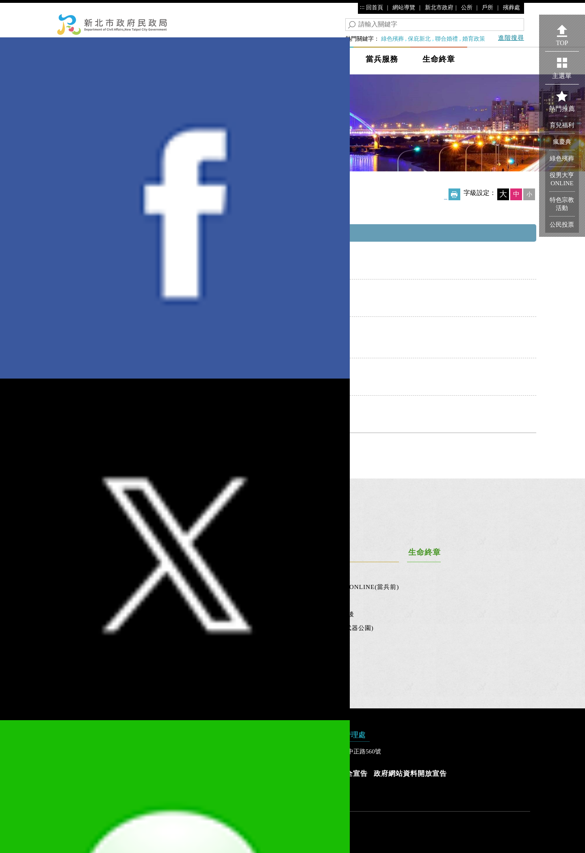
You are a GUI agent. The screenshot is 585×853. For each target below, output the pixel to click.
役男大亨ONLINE (562, 178)
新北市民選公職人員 (198, 600)
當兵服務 (382, 59)
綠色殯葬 (392, 38)
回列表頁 (292, 453)
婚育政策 (473, 38)
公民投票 (182, 586)
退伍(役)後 (338, 614)
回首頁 (374, 7)
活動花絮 (79, 586)
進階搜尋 (511, 37)
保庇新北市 (321, 59)
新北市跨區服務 (191, 641)
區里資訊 (182, 614)
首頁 (69, 179)
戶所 (487, 7)
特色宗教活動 (562, 203)
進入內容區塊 (20, 7)
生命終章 (438, 59)
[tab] (292, 504)
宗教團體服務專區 (143, 179)
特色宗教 (256, 572)
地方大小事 (256, 59)
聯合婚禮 (446, 38)
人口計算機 (137, 586)
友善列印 (454, 194)
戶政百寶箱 (137, 627)
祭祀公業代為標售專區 (275, 641)
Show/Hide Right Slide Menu (533, 53)
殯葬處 (511, 7)
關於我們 (79, 600)
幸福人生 (195, 59)
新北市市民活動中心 (198, 572)
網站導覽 (403, 7)
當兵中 (333, 600)
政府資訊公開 (85, 627)
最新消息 (79, 572)
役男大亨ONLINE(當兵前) (361, 586)
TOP (562, 42)
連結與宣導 (82, 641)
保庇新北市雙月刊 (269, 627)
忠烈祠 (252, 614)
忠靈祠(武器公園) (348, 627)
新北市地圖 (185, 627)
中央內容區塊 (75, 211)
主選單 (562, 75)
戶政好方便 (137, 614)
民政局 (142, 59)
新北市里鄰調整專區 (198, 668)
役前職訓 (336, 572)
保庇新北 (419, 38)
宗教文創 (256, 600)
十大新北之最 (188, 655)
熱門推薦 (562, 108)
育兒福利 (562, 124)
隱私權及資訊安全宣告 (331, 773)
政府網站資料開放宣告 (410, 773)
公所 (466, 7)
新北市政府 (439, 7)
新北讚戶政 (137, 641)
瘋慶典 (562, 141)
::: (362, 7)
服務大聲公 (137, 600)
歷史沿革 (79, 614)
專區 (72, 655)
